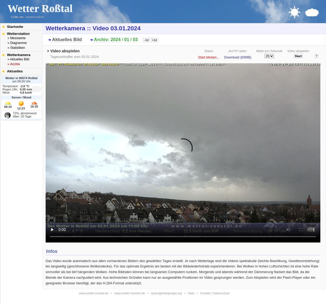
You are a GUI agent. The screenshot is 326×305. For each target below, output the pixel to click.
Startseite (15, 27)
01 (126, 39)
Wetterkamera (19, 55)
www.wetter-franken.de (129, 293)
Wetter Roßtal (40, 8)
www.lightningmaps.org (166, 293)
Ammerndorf (34, 17)
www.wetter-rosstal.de (93, 293)
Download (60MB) (237, 57)
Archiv (101, 39)
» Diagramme (17, 43)
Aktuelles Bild (67, 39)
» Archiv (14, 64)
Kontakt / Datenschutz (215, 293)
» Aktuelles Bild (18, 59)
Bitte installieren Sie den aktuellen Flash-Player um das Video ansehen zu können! (183, 151)
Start (191, 293)
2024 (115, 39)
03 (135, 39)
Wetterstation (18, 34)
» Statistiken (16, 48)
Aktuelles (15, 71)
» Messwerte (17, 38)
